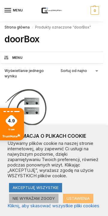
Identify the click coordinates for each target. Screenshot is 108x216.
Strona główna (17, 27)
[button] (94, 10)
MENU (13, 57)
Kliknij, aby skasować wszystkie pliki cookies (53, 205)
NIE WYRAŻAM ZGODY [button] (34, 198)
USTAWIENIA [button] (78, 198)
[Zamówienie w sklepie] (80, 71)
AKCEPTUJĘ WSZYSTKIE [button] (35, 187)
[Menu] (13, 10)
